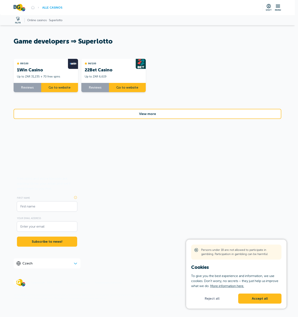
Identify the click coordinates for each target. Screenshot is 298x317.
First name (23, 198)
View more (147, 114)
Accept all (260, 298)
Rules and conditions (78, 282)
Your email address (29, 218)
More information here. (227, 286)
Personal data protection (108, 282)
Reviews (27, 87)
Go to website (59, 87)
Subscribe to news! (47, 242)
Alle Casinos (52, 7)
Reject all (212, 298)
